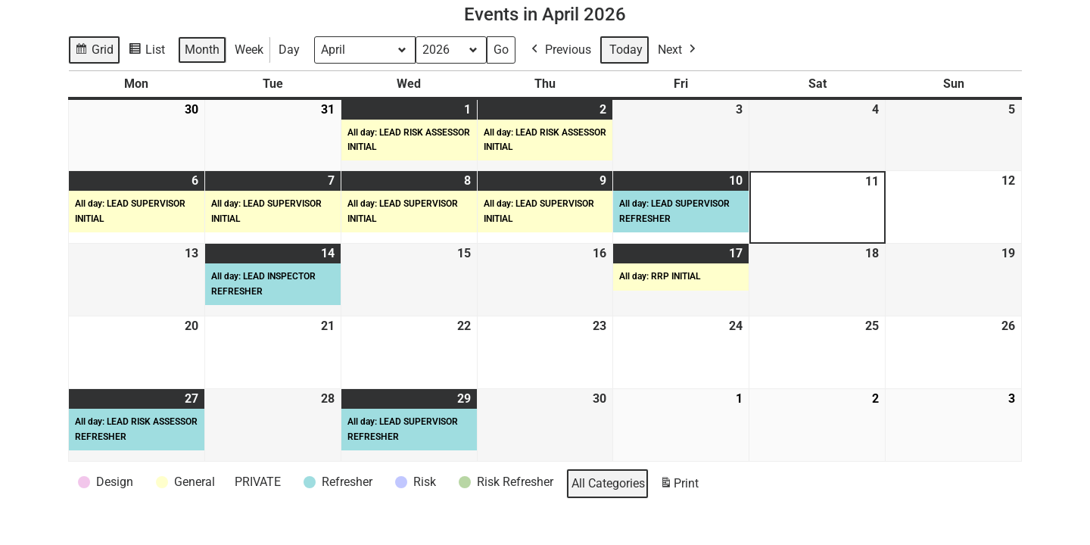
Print (679, 486)
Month (202, 49)
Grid (95, 51)
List (149, 51)
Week (249, 49)
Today (626, 49)
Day (289, 49)
